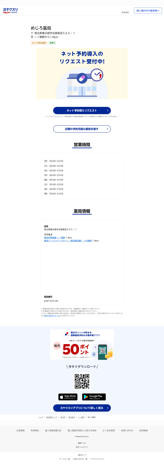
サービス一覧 (64, 459)
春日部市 (72, 417)
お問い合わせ (127, 430)
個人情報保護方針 (53, 430)
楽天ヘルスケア (82, 447)
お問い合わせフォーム (51, 315)
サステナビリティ (98, 459)
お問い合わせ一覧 (80, 459)
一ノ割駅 (81, 417)
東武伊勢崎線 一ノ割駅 (54, 238)
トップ (40, 417)
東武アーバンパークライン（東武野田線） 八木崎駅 (68, 241)
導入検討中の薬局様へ (148, 10)
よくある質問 (108, 430)
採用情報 (143, 430)
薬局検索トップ (51, 417)
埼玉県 (62, 417)
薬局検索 (125, 12)
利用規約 (35, 430)
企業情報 (20, 430)
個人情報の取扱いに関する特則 (82, 430)
